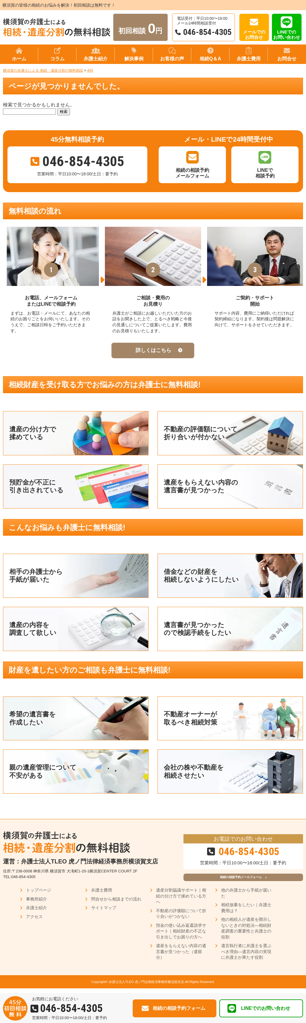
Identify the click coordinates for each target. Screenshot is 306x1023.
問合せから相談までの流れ (116, 903)
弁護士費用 (101, 894)
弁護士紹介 (36, 912)
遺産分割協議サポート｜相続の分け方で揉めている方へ (181, 900)
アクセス (34, 921)
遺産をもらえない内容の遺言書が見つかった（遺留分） (181, 956)
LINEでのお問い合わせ (286, 34)
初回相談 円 (140, 28)
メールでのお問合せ (254, 34)
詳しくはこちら (153, 350)
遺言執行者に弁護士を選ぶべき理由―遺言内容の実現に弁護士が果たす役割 (246, 956)
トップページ (38, 894)
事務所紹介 (36, 903)
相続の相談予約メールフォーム (240, 879)
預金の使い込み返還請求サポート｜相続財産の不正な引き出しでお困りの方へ (181, 936)
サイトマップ (103, 912)
